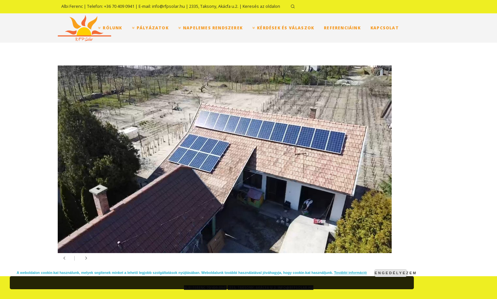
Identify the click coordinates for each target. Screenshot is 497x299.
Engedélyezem (391, 273)
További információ (350, 273)
